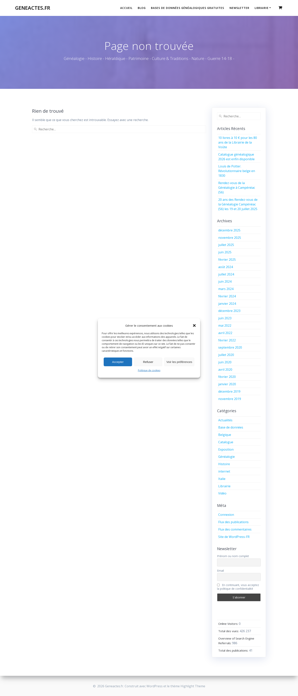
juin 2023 (224, 318)
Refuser (148, 362)
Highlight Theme (193, 686)
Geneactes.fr (32, 7)
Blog (142, 8)
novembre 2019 (229, 399)
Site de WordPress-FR (234, 537)
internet (224, 471)
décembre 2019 (229, 391)
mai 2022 (224, 325)
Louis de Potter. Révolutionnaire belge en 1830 (236, 171)
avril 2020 (225, 369)
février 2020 (227, 377)
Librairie (262, 8)
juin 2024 (224, 281)
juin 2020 (224, 362)
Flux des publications (233, 522)
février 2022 (227, 340)
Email (220, 570)
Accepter (118, 362)
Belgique (224, 435)
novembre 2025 (229, 237)
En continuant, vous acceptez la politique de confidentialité (238, 586)
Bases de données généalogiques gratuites (187, 8)
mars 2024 (225, 289)
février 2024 (227, 296)
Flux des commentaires (235, 529)
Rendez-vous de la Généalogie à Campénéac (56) (236, 187)
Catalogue (225, 442)
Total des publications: (233, 650)
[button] (194, 325)
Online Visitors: (228, 624)
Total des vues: (229, 631)
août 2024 (225, 267)
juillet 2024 (226, 274)
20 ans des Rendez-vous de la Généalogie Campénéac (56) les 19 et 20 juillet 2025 (238, 204)
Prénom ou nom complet (233, 556)
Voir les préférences (179, 362)
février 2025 (227, 259)
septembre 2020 (230, 347)
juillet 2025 (226, 245)
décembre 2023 (229, 311)
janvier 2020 (227, 384)
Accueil (126, 8)
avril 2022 (225, 333)
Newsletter (239, 8)
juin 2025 (224, 252)
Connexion (226, 514)
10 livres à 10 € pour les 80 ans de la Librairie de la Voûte (237, 142)
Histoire (224, 464)
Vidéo (222, 493)
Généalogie (226, 456)
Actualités (225, 420)
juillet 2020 (226, 355)
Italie (221, 479)
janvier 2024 (227, 303)
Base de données (230, 427)
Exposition (226, 449)
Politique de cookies (149, 370)
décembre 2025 (229, 230)
